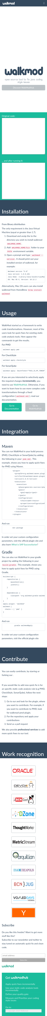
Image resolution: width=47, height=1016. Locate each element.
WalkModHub (20, 384)
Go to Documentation (12, 407)
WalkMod (9, 3)
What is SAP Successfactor (24, 544)
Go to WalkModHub (35, 407)
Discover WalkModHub (23, 87)
